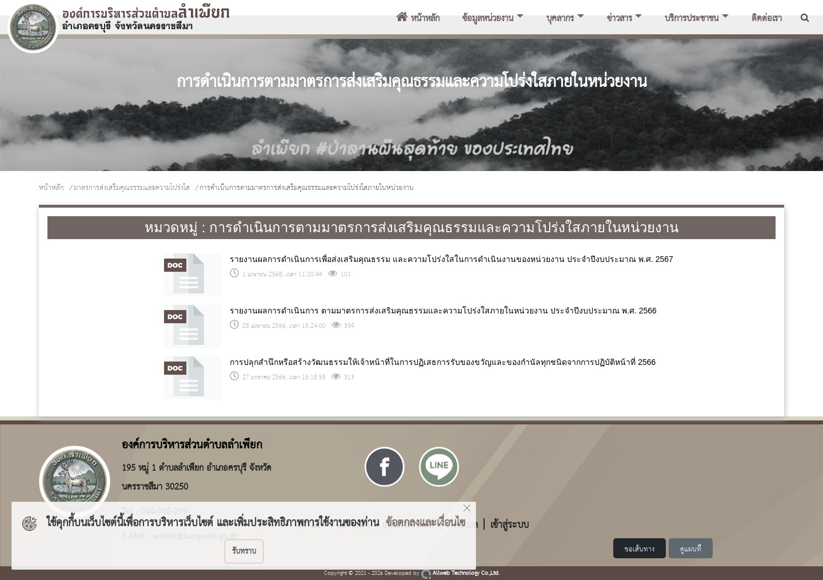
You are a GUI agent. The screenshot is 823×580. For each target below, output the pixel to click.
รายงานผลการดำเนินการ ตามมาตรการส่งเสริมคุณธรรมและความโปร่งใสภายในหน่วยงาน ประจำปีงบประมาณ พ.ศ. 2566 (443, 310)
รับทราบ (244, 551)
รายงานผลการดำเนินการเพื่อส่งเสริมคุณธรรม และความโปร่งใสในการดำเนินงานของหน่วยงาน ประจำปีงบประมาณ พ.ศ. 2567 (451, 259)
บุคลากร (560, 18)
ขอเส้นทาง (639, 549)
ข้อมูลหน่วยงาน (487, 18)
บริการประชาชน (691, 18)
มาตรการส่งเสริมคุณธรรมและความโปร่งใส (132, 188)
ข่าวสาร (619, 18)
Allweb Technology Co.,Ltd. (460, 573)
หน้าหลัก (418, 18)
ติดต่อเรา (767, 18)
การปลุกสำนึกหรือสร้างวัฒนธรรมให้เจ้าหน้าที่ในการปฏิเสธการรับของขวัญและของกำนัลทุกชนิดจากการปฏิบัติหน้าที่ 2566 (443, 362)
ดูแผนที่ (690, 549)
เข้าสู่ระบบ (509, 524)
